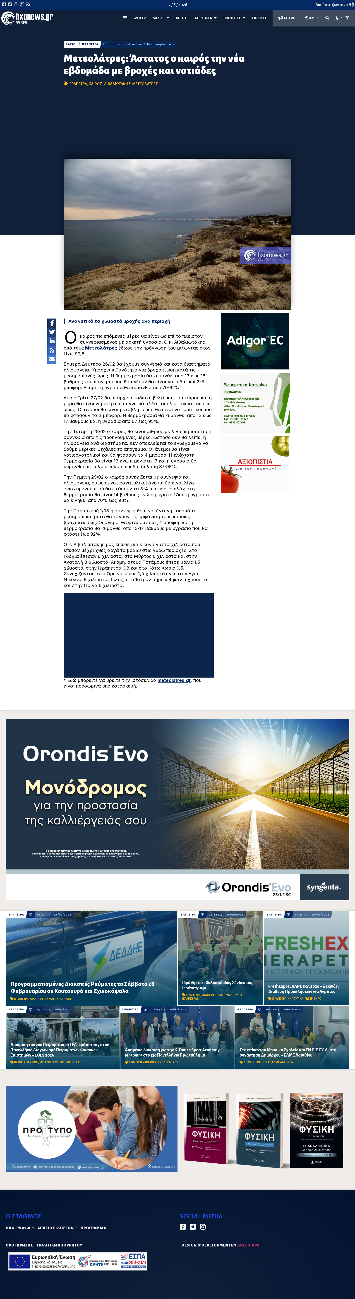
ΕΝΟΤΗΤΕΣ (234, 18)
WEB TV (139, 18)
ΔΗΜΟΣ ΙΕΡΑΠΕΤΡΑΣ (142, 1062)
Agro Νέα (205, 18)
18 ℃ (342, 18)
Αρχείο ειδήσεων (55, 1228)
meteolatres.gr (174, 680)
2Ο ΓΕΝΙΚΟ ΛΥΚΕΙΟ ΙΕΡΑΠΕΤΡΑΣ (60, 1062)
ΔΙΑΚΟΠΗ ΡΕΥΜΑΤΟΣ (44, 999)
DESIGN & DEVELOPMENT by (220, 1245)
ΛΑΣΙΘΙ (71, 44)
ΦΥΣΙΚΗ (32, 1062)
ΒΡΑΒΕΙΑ (20, 1062)
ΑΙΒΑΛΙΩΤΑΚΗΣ (117, 84)
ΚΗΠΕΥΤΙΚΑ (296, 998)
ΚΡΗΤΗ (182, 18)
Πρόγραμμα (93, 1228)
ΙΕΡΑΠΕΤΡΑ (90, 44)
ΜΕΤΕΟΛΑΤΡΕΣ (145, 84)
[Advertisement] (177, 124)
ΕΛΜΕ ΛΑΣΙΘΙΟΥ (282, 1062)
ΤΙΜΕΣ (312, 18)
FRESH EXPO (313, 998)
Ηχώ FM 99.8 (18, 1228)
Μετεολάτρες (101, 348)
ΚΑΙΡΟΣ (96, 84)
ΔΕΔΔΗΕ (66, 999)
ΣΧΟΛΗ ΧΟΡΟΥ (168, 1062)
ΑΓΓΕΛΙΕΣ (288, 18)
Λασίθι (161, 18)
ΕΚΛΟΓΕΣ (259, 18)
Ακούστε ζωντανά (334, 4)
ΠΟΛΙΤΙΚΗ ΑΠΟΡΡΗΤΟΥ (59, 1245)
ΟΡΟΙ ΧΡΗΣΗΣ (19, 1245)
